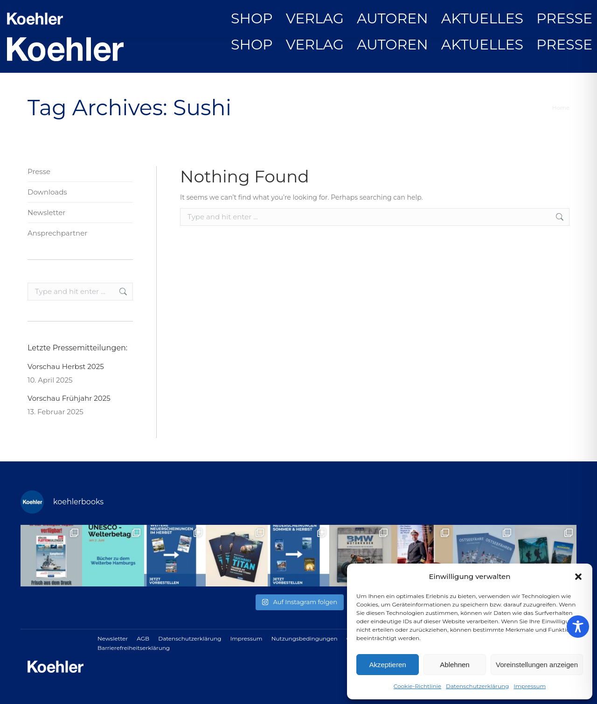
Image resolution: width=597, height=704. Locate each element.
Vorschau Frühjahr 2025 (69, 398)
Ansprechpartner (57, 233)
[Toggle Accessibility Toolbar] (578, 626)
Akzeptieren (387, 665)
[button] (578, 576)
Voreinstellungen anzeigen (537, 665)
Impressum (530, 686)
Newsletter (46, 212)
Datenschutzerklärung (477, 686)
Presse (39, 171)
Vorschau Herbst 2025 (66, 366)
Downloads (47, 192)
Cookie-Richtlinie (417, 686)
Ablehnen (454, 665)
